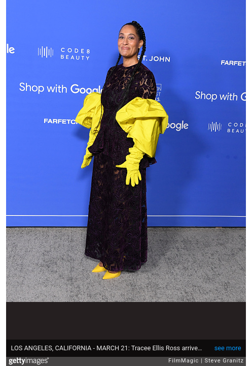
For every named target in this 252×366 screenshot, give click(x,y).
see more (227, 348)
